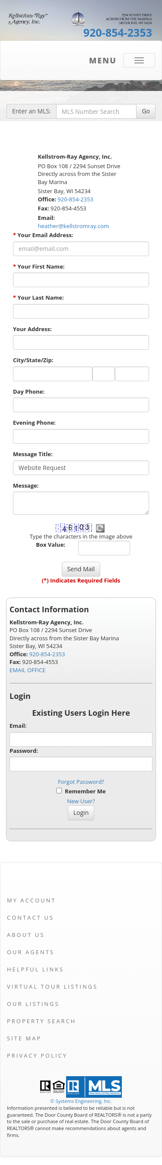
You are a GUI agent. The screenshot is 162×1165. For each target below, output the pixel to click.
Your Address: (32, 329)
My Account (31, 900)
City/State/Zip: (33, 360)
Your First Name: (39, 266)
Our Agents (30, 952)
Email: (18, 726)
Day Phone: (28, 391)
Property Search (41, 1021)
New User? (81, 801)
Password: (24, 751)
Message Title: (33, 454)
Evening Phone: (34, 422)
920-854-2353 (117, 32)
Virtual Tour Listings (52, 986)
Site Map (24, 1038)
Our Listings (33, 1004)
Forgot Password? (81, 782)
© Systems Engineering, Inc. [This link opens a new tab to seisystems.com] (80, 1101)
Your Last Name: (38, 297)
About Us (25, 935)
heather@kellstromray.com (73, 226)
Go (146, 111)
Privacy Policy (37, 1055)
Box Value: (50, 544)
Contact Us (30, 917)
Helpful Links (35, 969)
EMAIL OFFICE (28, 670)
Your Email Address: (43, 235)
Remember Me (80, 791)
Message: (25, 485)
